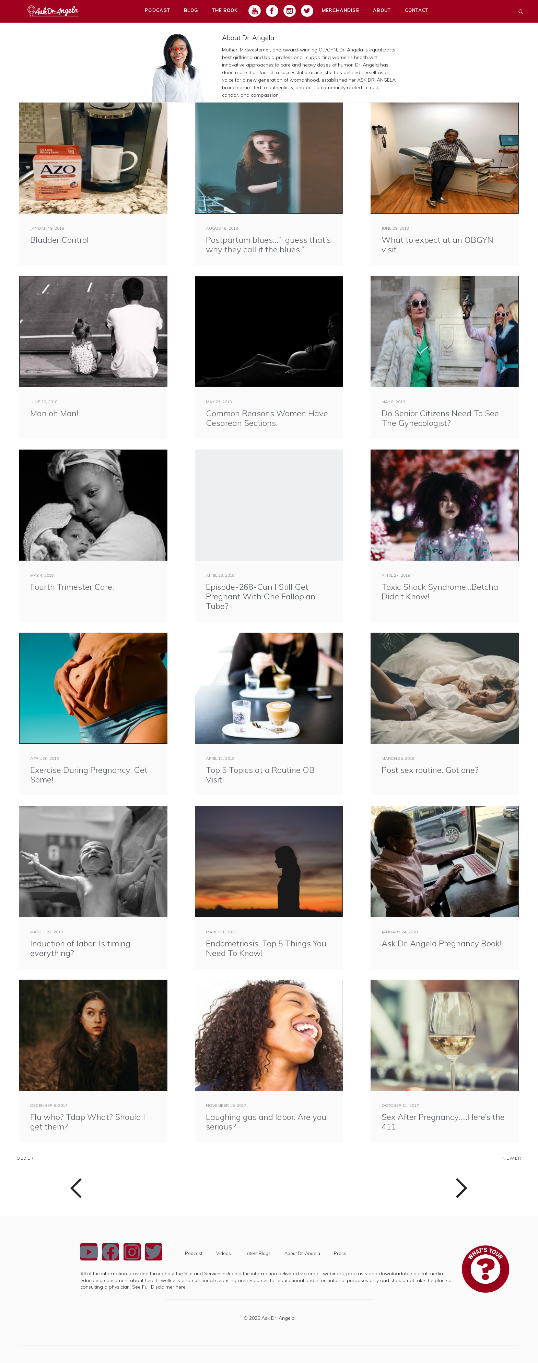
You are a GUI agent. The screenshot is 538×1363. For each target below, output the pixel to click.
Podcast (193, 1253)
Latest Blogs (258, 1253)
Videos (223, 1253)
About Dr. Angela (248, 38)
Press (340, 1253)
